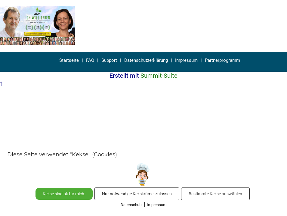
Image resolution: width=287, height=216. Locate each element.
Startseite (69, 60)
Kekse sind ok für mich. (64, 193)
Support (109, 60)
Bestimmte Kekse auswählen (215, 193)
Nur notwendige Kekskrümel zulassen (137, 193)
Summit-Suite (158, 75)
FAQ (90, 60)
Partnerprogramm (222, 60)
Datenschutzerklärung (146, 60)
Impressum (186, 60)
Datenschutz (131, 204)
